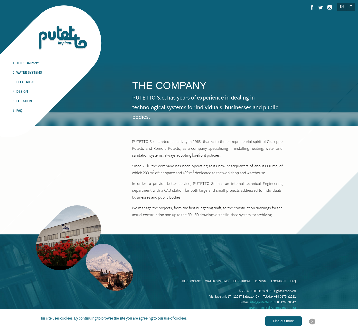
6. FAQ (17, 110)
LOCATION (278, 281)
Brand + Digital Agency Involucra (272, 308)
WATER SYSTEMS (216, 281)
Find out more (283, 321)
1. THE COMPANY (26, 63)
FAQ (293, 281)
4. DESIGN (20, 91)
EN (342, 6)
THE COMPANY (190, 281)
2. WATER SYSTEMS (27, 72)
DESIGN (260, 281)
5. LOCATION (22, 101)
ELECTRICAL (242, 281)
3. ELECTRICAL (24, 82)
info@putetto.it (260, 302)
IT (350, 6)
